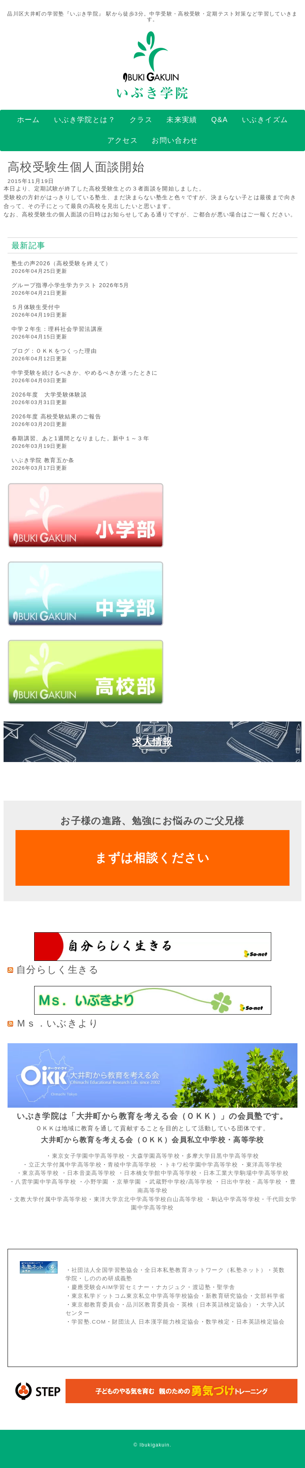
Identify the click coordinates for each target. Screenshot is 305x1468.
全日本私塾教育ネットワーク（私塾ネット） (205, 1270)
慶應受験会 (86, 1287)
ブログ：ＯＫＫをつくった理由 (54, 351)
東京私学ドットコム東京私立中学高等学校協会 (135, 1296)
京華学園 (130, 1182)
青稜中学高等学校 (132, 1165)
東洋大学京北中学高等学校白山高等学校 (150, 1199)
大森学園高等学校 (155, 1156)
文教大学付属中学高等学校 (50, 1199)
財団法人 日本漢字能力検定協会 (155, 1322)
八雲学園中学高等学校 (45, 1182)
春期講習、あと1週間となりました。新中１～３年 (80, 438)
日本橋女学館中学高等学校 (160, 1173)
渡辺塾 (202, 1287)
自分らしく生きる (57, 969)
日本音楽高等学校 (91, 1173)
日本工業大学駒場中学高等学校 (246, 1173)
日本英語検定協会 (260, 1322)
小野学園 (96, 1182)
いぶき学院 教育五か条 (43, 460)
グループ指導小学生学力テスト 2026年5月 (70, 285)
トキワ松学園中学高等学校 (202, 1165)
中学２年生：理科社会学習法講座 (57, 329)
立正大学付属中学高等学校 (65, 1165)
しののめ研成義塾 (108, 1278)
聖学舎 (226, 1287)
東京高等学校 (40, 1173)
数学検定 (218, 1322)
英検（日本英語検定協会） (218, 1305)
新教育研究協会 (227, 1296)
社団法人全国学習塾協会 (105, 1270)
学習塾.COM (88, 1322)
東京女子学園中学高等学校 (88, 1156)
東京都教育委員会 (95, 1305)
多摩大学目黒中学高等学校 (222, 1156)
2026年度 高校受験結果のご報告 (56, 416)
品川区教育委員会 (150, 1305)
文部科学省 (270, 1296)
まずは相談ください (152, 857)
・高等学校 (266, 1182)
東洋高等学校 (264, 1165)
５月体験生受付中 (36, 307)
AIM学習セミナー (126, 1287)
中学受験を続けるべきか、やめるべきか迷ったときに (85, 372)
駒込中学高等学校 (236, 1199)
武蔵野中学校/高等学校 (180, 1182)
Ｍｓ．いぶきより (57, 1023)
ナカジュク (171, 1287)
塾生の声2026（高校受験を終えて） (62, 263)
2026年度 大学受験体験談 (49, 394)
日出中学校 (236, 1182)
